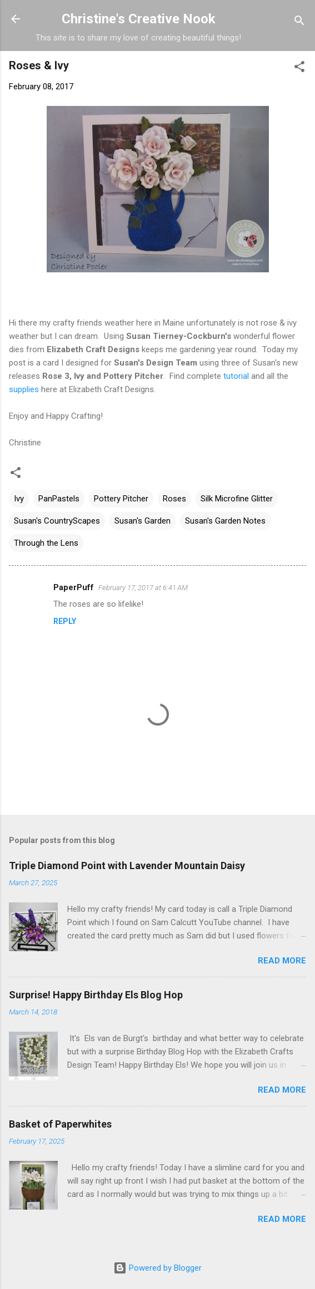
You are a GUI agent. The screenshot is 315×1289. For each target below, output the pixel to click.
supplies (24, 389)
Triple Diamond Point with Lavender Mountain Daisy (127, 865)
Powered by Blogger (157, 1268)
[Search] (299, 22)
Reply (64, 621)
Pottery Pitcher (121, 499)
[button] (299, 68)
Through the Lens (46, 543)
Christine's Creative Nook (139, 19)
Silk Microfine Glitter (237, 499)
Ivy (19, 499)
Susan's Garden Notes (225, 521)
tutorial (235, 376)
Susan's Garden (142, 521)
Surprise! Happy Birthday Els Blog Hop (96, 995)
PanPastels (58, 499)
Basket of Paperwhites (60, 1124)
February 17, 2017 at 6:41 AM (143, 587)
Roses (174, 499)
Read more (282, 961)
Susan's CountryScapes (57, 521)
